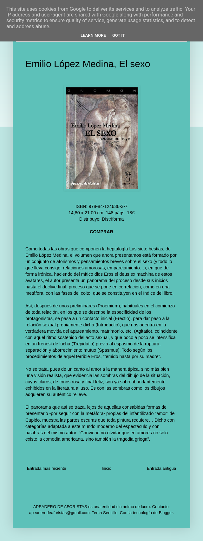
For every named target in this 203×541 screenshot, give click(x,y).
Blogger (166, 512)
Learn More (93, 35)
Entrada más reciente (46, 468)
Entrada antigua (161, 468)
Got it (118, 35)
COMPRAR (101, 231)
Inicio (106, 468)
